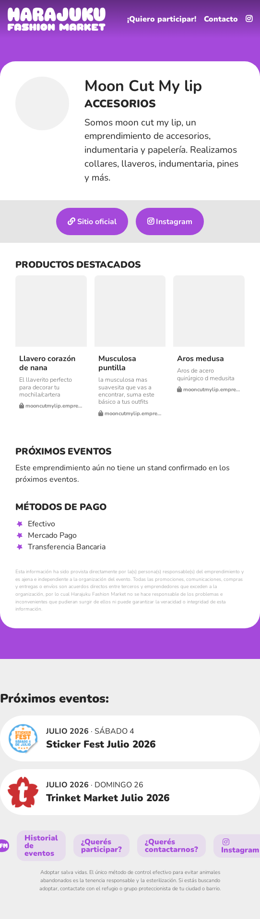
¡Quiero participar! (161, 19)
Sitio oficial (92, 221)
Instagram (169, 221)
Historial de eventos (41, 846)
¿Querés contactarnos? (171, 846)
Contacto (221, 19)
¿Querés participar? (101, 846)
